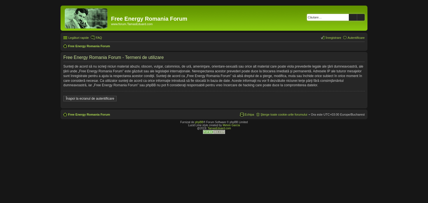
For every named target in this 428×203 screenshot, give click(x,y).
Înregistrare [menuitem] (333, 37)
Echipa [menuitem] (249, 114)
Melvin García (231, 125)
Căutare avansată (361, 17)
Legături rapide (78, 37)
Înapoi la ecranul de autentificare (90, 99)
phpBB (199, 122)
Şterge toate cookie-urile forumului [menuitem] (284, 114)
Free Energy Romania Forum (89, 114)
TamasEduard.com (219, 128)
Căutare (353, 17)
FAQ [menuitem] (99, 37)
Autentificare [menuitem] (356, 37)
